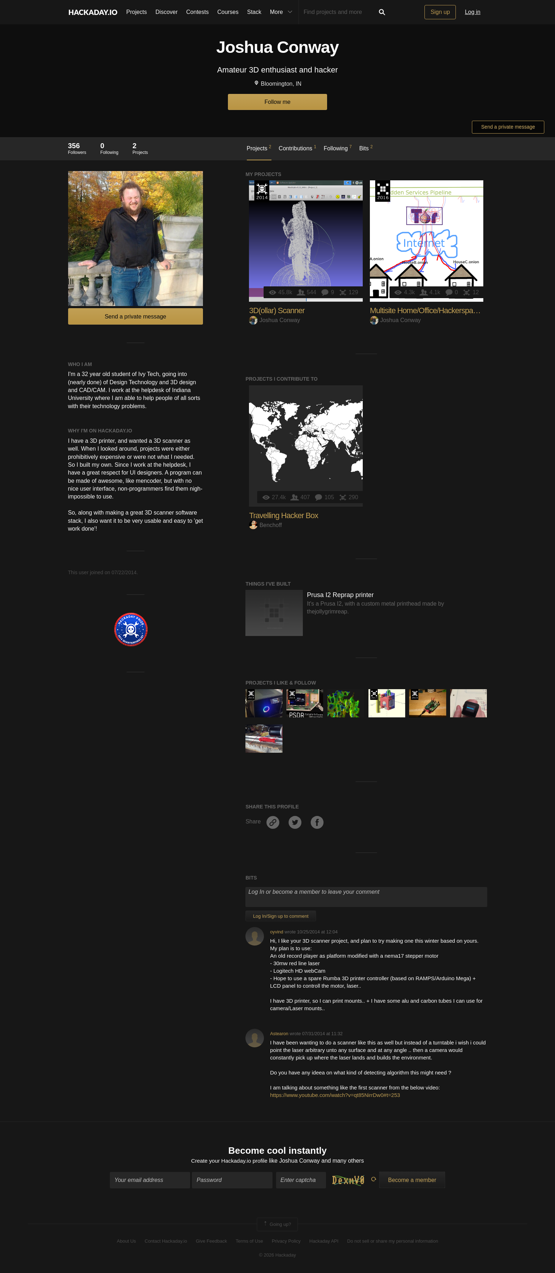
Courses (228, 12)
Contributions (297, 147)
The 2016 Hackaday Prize (382, 191)
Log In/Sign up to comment (280, 916)
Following (338, 147)
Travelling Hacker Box (283, 515)
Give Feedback (211, 1241)
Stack (254, 12)
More (283, 12)
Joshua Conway (274, 320)
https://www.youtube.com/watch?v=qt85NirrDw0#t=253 (335, 1095)
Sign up (440, 12)
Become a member (412, 1180)
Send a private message (508, 127)
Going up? (277, 1225)
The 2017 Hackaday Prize (374, 694)
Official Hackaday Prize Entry (261, 191)
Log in (472, 12)
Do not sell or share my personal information (392, 1241)
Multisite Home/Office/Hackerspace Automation (444, 310)
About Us (126, 1241)
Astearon (279, 1033)
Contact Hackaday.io (166, 1241)
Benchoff (265, 525)
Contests (197, 12)
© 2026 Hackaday (277, 1255)
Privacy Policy (286, 1241)
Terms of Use (249, 1241)
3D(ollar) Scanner (276, 310)
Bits (366, 147)
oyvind (276, 931)
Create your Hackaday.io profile (229, 1161)
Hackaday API (323, 1241)
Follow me (278, 102)
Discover (167, 12)
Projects (136, 12)
